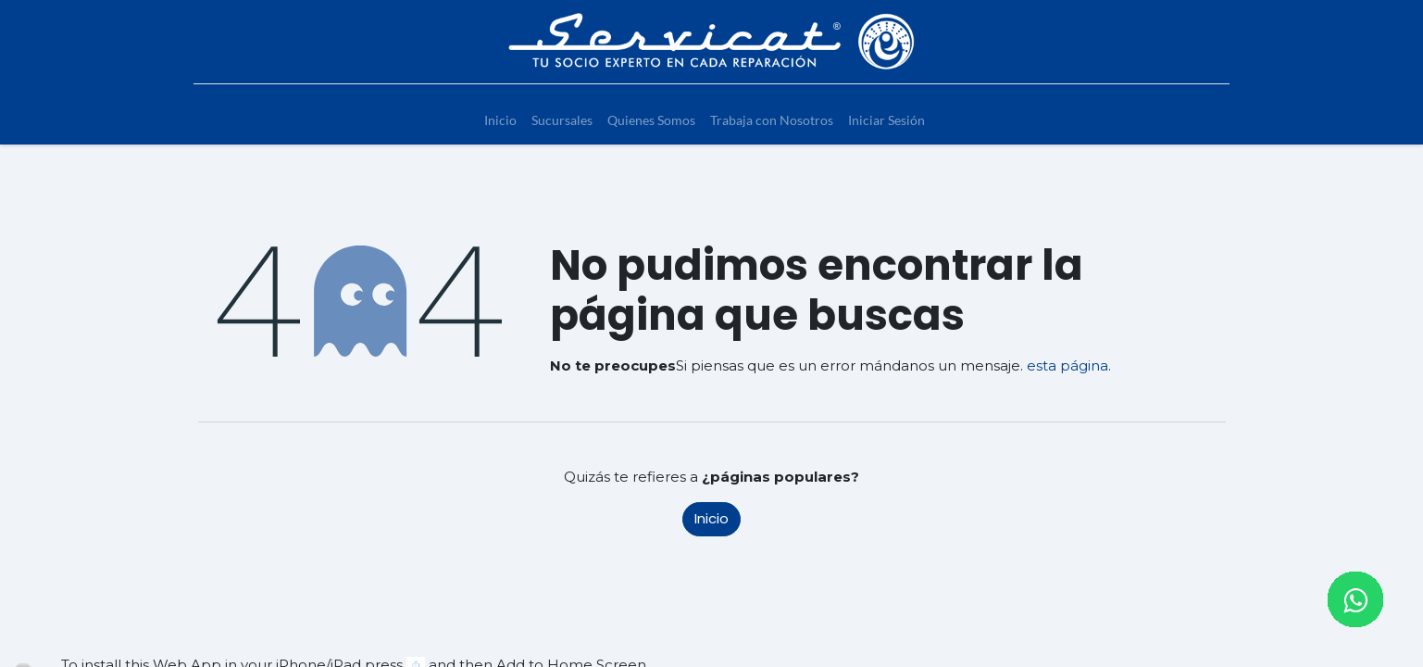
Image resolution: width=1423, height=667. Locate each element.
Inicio (711, 518)
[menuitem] (500, 120)
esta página (1067, 365)
